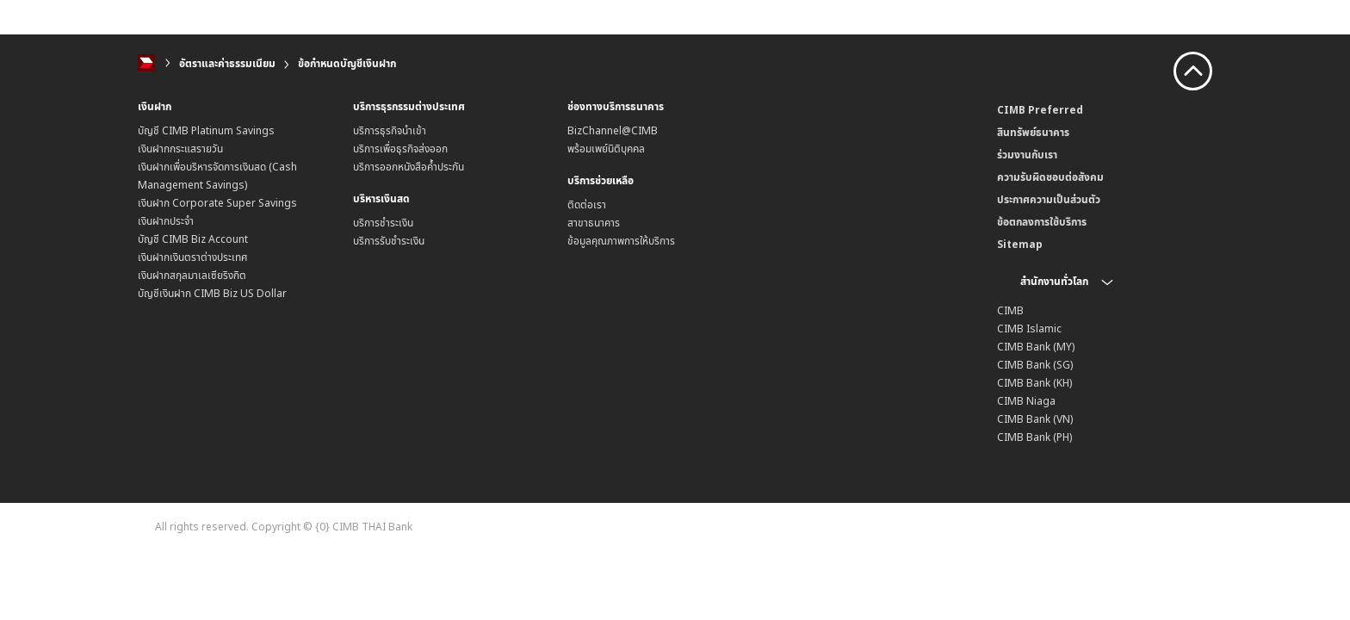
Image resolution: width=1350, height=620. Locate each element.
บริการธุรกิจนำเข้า (389, 130)
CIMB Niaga (1026, 401)
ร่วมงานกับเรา (1027, 154)
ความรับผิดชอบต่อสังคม (1050, 177)
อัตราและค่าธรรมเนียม (227, 63)
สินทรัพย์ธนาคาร (1033, 132)
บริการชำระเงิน (383, 222)
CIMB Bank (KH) (1034, 382)
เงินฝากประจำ (166, 221)
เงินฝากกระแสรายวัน (180, 148)
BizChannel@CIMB (612, 130)
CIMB (1010, 310)
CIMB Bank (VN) (1035, 419)
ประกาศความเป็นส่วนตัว (1048, 199)
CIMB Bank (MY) (1035, 346)
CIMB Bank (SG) (1035, 364)
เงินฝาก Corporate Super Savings (217, 202)
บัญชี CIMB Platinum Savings (206, 130)
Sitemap (1020, 244)
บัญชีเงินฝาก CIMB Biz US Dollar (212, 293)
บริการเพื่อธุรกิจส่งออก (400, 148)
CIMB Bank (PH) (1034, 437)
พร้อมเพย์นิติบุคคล (606, 148)
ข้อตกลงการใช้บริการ (1042, 221)
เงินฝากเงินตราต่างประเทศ (193, 257)
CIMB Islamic (1029, 328)
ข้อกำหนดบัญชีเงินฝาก (347, 63)
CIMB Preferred (1040, 109)
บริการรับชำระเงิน (388, 240)
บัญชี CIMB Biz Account (193, 239)
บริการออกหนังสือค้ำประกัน (408, 166)
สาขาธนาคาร (593, 222)
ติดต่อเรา (586, 204)
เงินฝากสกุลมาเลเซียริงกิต (192, 275)
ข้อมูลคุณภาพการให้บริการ (621, 240)
